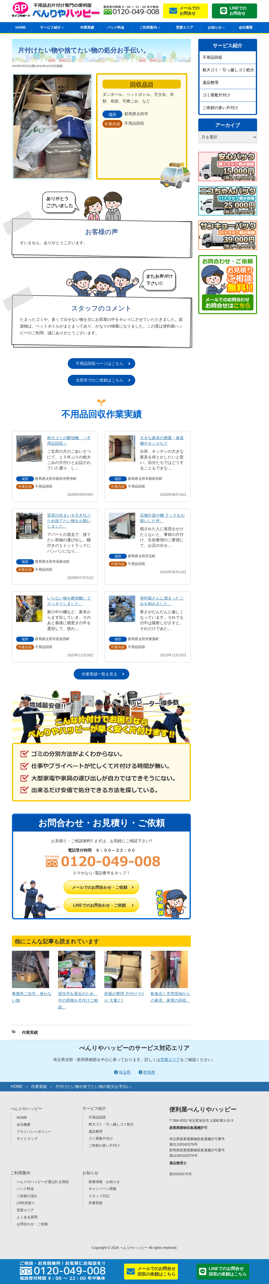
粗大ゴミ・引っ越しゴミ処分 (228, 70)
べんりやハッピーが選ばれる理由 (43, 1182)
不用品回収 (212, 57)
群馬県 (149, 1072)
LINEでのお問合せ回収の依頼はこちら (228, 1271)
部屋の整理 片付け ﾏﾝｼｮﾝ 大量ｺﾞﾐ (124, 993)
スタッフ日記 (99, 1196)
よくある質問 (27, 1217)
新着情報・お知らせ (104, 1182)
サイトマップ (27, 1139)
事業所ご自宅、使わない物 (32, 993)
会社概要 (246, 27)
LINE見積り (26, 1203)
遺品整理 (210, 82)
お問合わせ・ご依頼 (32, 1224)
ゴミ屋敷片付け (216, 95)
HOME (20, 27)
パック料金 (115, 27)
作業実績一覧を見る (99, 674)
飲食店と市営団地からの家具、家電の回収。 (170, 993)
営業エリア (184, 27)
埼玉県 (125, 1072)
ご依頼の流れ (27, 1196)
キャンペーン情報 (102, 1189)
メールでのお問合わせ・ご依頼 (99, 887)
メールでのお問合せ (190, 10)
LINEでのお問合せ (238, 10)
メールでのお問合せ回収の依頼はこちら (156, 1271)
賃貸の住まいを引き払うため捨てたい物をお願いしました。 (69, 521)
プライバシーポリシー (34, 1132)
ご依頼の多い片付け (220, 108)
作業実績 (87, 27)
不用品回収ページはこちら (99, 363)
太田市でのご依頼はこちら (99, 380)
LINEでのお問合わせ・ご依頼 (99, 905)
